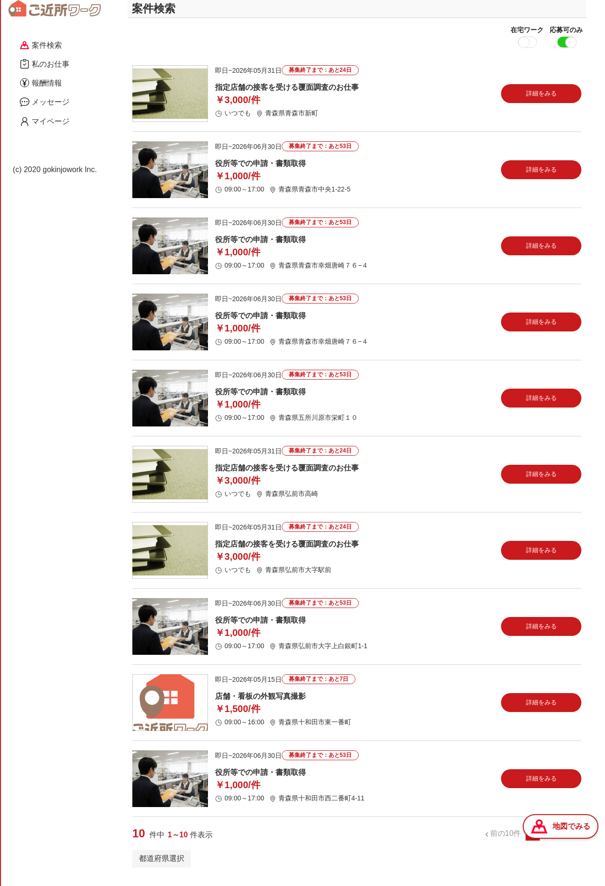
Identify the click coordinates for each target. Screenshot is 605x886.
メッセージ (44, 101)
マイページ (44, 121)
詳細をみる (541, 101)
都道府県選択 (161, 866)
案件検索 (41, 45)
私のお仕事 (44, 64)
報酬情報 (41, 82)
